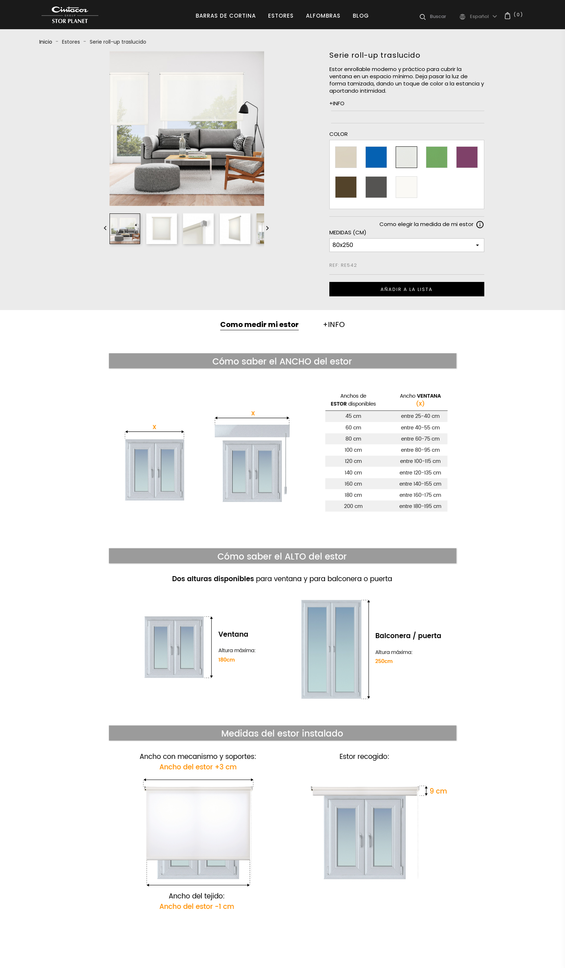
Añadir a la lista (407, 289)
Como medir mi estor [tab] (259, 324)
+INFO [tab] (334, 324)
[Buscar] (444, 16)
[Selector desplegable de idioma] (484, 16)
